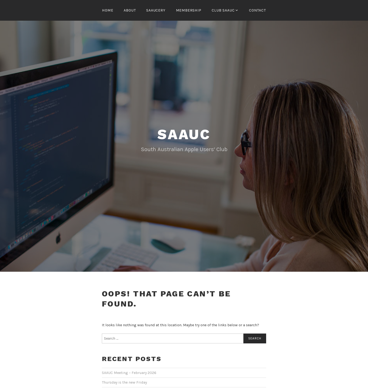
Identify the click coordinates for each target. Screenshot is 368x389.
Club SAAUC (223, 10)
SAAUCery (155, 10)
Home (107, 10)
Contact (257, 10)
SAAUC (184, 154)
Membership (188, 10)
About (130, 10)
